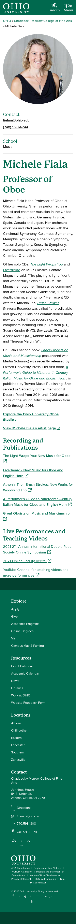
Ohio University (28, 891)
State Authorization (45, 879)
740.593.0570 (27, 832)
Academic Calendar (25, 673)
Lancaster (18, 745)
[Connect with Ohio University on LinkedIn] (25, 896)
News (15, 680)
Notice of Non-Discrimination (45, 875)
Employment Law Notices (47, 868)
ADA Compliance (20, 868)
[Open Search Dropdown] (54, 9)
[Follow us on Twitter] (28, 841)
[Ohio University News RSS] (50, 896)
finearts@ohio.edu (29, 816)
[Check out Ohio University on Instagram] (19, 901)
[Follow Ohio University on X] (38, 896)
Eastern (16, 737)
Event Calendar (22, 666)
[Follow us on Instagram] (21, 844)
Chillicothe (19, 730)
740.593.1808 (26, 824)
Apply (15, 609)
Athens (16, 723)
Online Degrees (22, 631)
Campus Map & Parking (27, 645)
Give (14, 616)
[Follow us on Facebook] (14, 841)
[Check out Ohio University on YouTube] (31, 898)
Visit (14, 638)
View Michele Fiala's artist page (31, 428)
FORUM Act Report (22, 872)
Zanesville (18, 759)
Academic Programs (25, 623)
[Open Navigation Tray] (68, 9)
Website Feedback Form (28, 702)
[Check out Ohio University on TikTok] (44, 896)
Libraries (17, 688)
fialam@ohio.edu (16, 120)
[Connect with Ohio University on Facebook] (13, 896)
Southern (17, 752)
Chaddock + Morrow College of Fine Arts (43, 20)
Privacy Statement (21, 879)
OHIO (7, 20)
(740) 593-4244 (15, 127)
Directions (24, 808)
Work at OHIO (20, 695)
